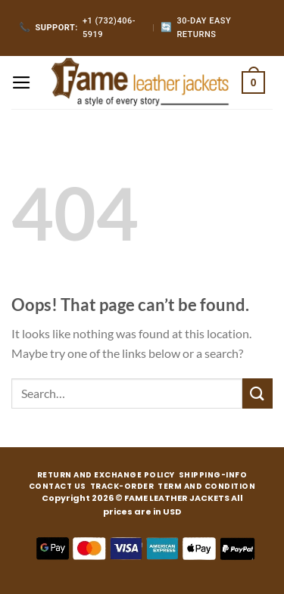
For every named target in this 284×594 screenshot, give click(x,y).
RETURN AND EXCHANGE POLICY (106, 475)
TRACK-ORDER (122, 486)
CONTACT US (57, 486)
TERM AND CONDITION (206, 486)
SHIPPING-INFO (213, 475)
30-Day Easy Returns (196, 27)
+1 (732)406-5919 (77, 27)
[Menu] (21, 82)
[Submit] (257, 393)
